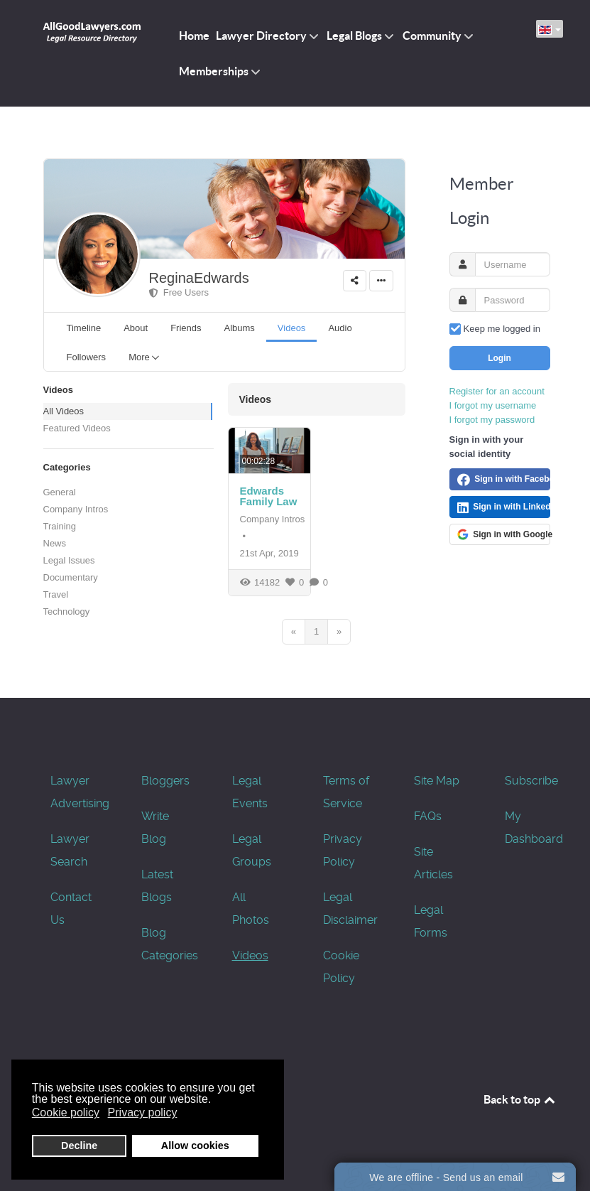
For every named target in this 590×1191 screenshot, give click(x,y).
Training (59, 526)
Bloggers (165, 780)
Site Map (436, 780)
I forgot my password (492, 419)
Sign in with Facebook (503, 479)
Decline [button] (79, 1145)
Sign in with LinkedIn (503, 507)
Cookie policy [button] (65, 1112)
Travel (56, 594)
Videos (250, 955)
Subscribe (531, 780)
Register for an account (497, 391)
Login (499, 358)
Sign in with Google (503, 534)
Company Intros (76, 509)
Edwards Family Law (268, 496)
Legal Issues (69, 560)
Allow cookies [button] (195, 1145)
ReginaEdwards (199, 278)
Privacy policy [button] (142, 1112)
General (59, 492)
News (55, 543)
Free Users (179, 292)
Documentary (70, 577)
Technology (66, 611)
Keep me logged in (502, 328)
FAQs (428, 816)
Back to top (520, 1099)
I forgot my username (493, 405)
